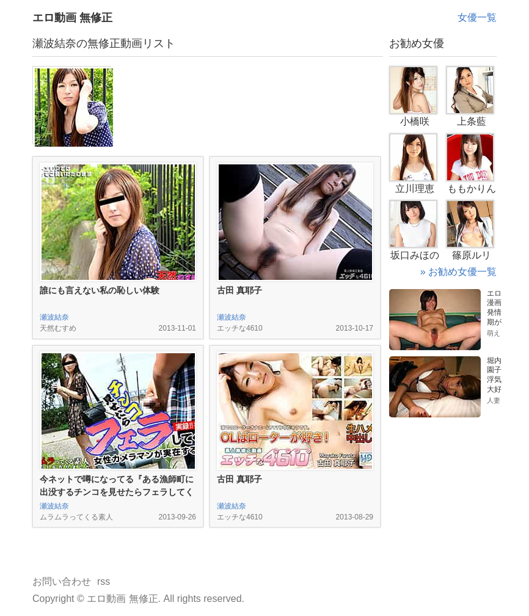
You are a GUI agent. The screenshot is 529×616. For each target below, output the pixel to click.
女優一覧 (477, 17)
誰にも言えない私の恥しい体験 (99, 290)
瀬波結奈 (54, 317)
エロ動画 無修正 (72, 18)
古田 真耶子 (239, 290)
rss (103, 581)
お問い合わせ (61, 581)
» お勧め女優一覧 (458, 271)
